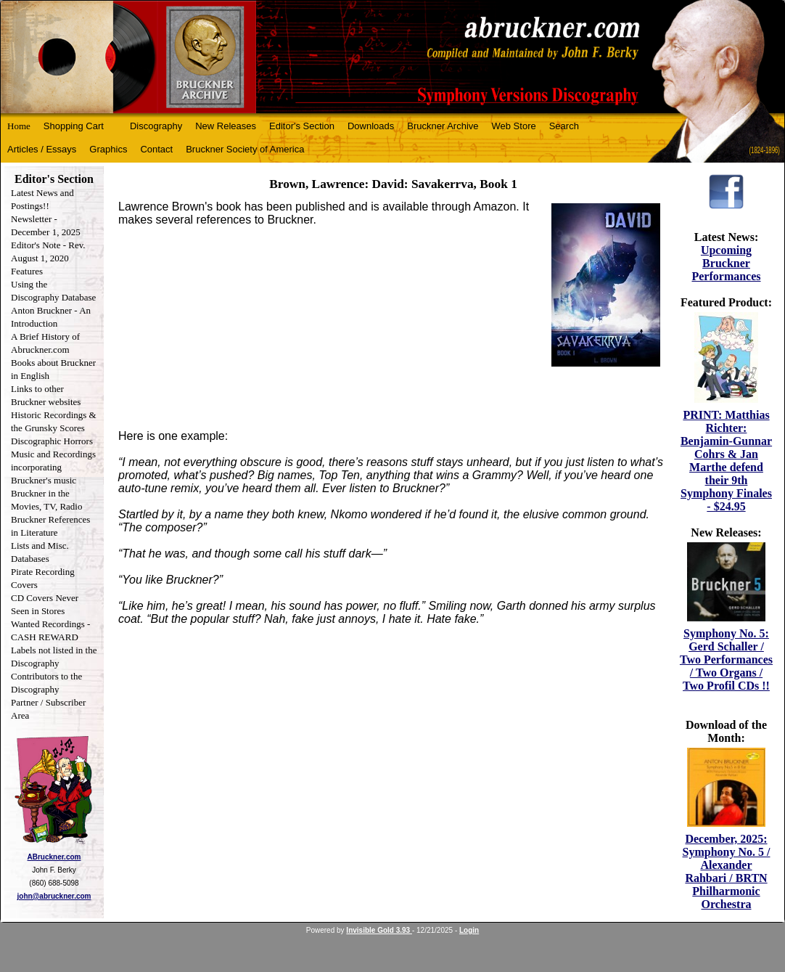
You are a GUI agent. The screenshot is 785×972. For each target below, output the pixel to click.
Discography (156, 126)
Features (27, 271)
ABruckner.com (54, 857)
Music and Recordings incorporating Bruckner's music (53, 467)
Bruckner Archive (442, 126)
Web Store (514, 126)
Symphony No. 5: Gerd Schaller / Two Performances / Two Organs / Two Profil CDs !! (726, 659)
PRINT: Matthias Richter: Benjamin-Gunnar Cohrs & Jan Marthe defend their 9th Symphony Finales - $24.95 (726, 460)
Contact (156, 149)
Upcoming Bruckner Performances (725, 263)
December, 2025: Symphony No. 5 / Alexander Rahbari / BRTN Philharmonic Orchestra (726, 871)
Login (469, 930)
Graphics (108, 149)
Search (564, 126)
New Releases (225, 126)
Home (18, 126)
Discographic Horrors (52, 441)
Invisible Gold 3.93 (379, 930)
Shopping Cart (74, 126)
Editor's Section (301, 126)
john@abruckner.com (54, 896)
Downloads (371, 126)
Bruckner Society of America (245, 149)
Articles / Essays (41, 149)
